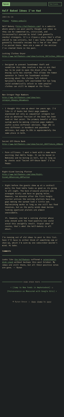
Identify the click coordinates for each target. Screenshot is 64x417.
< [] (30, 287)
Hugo (33, 302)
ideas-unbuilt (19, 21)
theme (39, 302)
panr (49, 302)
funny (6, 21)
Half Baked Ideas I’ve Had (21, 10)
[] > (32, 291)
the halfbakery (22, 259)
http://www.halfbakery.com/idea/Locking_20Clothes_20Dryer (33, 56)
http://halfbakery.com (28, 26)
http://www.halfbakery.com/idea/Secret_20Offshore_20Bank (32, 144)
